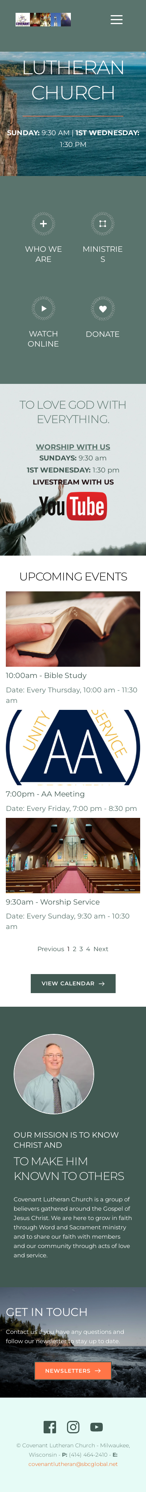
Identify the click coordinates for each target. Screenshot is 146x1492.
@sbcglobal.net (97, 1464)
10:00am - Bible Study (46, 675)
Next (101, 949)
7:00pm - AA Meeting (45, 794)
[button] (117, 20)
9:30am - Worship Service (53, 902)
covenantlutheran (52, 1464)
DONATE (103, 334)
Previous (50, 949)
